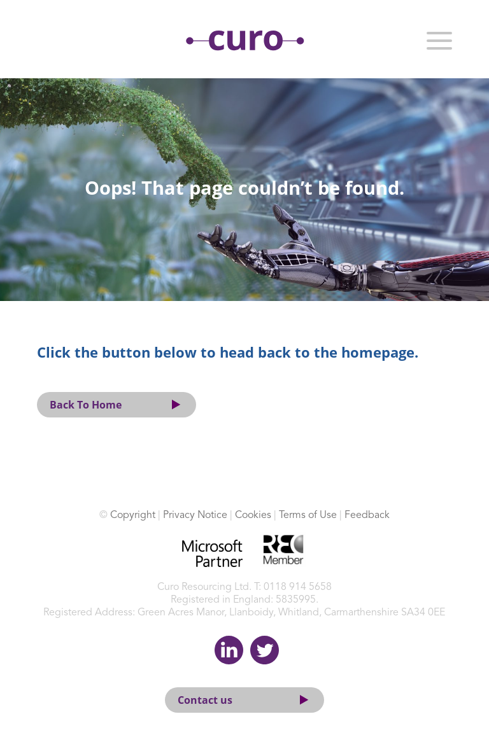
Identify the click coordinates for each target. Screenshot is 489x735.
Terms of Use (308, 515)
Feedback (367, 515)
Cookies (253, 515)
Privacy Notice (195, 515)
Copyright (132, 515)
